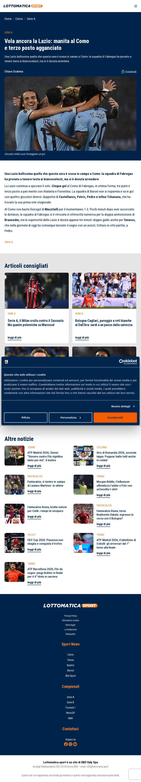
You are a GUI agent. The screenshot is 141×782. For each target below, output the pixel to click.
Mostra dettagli (120, 406)
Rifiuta (26, 417)
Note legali (70, 625)
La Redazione (71, 629)
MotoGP (70, 712)
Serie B (70, 702)
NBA (70, 718)
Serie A (31, 18)
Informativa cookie (70, 620)
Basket (70, 665)
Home (8, 18)
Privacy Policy (70, 616)
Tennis (70, 660)
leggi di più (14, 337)
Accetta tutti (115, 417)
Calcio (19, 18)
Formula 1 (71, 707)
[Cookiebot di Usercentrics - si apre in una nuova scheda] (121, 362)
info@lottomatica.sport (97, 766)
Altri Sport (70, 675)
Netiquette (70, 634)
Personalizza (71, 417)
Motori (70, 670)
